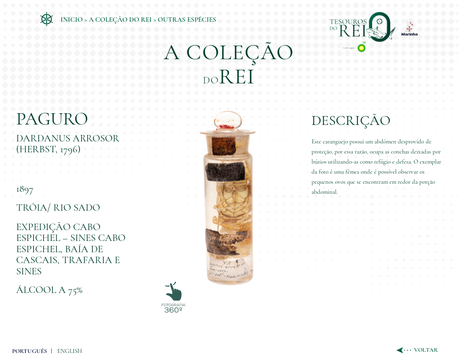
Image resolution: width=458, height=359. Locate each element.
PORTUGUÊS (29, 351)
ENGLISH (69, 351)
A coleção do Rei (120, 19)
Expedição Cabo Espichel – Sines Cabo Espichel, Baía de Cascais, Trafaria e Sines (70, 249)
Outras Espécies (187, 19)
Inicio (72, 19)
